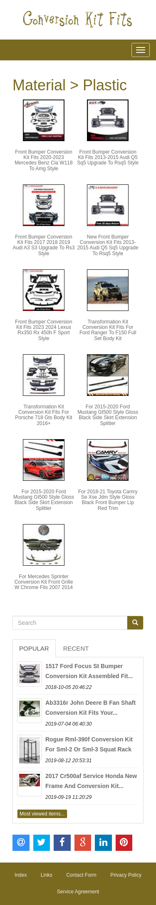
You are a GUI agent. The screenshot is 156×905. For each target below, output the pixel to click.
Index (21, 875)
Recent (76, 648)
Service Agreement (78, 892)
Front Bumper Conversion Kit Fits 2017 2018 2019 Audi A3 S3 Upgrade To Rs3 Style (43, 245)
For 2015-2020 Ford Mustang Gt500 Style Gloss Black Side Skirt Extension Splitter (107, 415)
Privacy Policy (125, 875)
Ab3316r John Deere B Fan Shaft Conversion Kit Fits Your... (90, 707)
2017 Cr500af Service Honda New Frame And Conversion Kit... (91, 781)
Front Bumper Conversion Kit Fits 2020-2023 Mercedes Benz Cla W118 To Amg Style (43, 160)
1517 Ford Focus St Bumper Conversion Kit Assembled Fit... (89, 671)
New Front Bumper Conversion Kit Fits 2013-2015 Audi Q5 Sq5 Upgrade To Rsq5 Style (108, 245)
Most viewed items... (42, 814)
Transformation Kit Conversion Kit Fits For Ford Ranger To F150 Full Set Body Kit (107, 330)
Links (46, 875)
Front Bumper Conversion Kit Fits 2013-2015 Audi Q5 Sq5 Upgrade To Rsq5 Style (108, 157)
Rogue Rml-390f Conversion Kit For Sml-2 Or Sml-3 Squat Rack (89, 744)
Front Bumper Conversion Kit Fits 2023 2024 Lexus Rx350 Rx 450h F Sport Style (43, 330)
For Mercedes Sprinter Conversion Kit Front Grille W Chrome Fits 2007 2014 (44, 582)
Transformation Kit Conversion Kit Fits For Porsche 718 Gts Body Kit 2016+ (43, 415)
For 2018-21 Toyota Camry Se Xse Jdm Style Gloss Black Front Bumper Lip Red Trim (108, 500)
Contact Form (81, 875)
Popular (34, 648)
